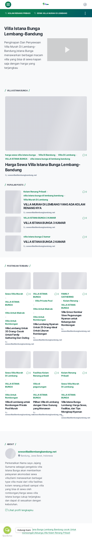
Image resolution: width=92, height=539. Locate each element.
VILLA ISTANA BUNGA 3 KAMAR (39, 217)
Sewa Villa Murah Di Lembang (14, 374)
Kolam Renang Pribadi (34, 191)
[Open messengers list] (7, 530)
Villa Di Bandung (46, 155)
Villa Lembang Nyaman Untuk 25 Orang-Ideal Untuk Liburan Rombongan (45, 329)
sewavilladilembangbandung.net (37, 451)
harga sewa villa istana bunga (20, 155)
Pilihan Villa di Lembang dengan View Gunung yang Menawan (46, 405)
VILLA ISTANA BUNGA (16, 158)
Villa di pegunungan (39, 385)
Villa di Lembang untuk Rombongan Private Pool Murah (17, 405)
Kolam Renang (70, 300)
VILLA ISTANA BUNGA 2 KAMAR (44, 241)
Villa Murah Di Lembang (35, 199)
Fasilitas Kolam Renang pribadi (41, 374)
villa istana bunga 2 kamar (36, 236)
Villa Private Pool (44, 300)
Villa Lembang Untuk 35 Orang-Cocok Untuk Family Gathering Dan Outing (17, 333)
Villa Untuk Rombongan (11, 322)
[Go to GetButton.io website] (7, 536)
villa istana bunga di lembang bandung (50, 158)
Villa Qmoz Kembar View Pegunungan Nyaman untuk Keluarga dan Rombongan (71, 318)
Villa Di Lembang (66, 155)
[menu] (8, 5)
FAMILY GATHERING (67, 295)
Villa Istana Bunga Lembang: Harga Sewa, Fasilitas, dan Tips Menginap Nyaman (74, 406)
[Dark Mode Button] (85, 4)
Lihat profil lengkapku (19, 510)
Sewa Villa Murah (14, 293)
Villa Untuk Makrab (15, 313)
